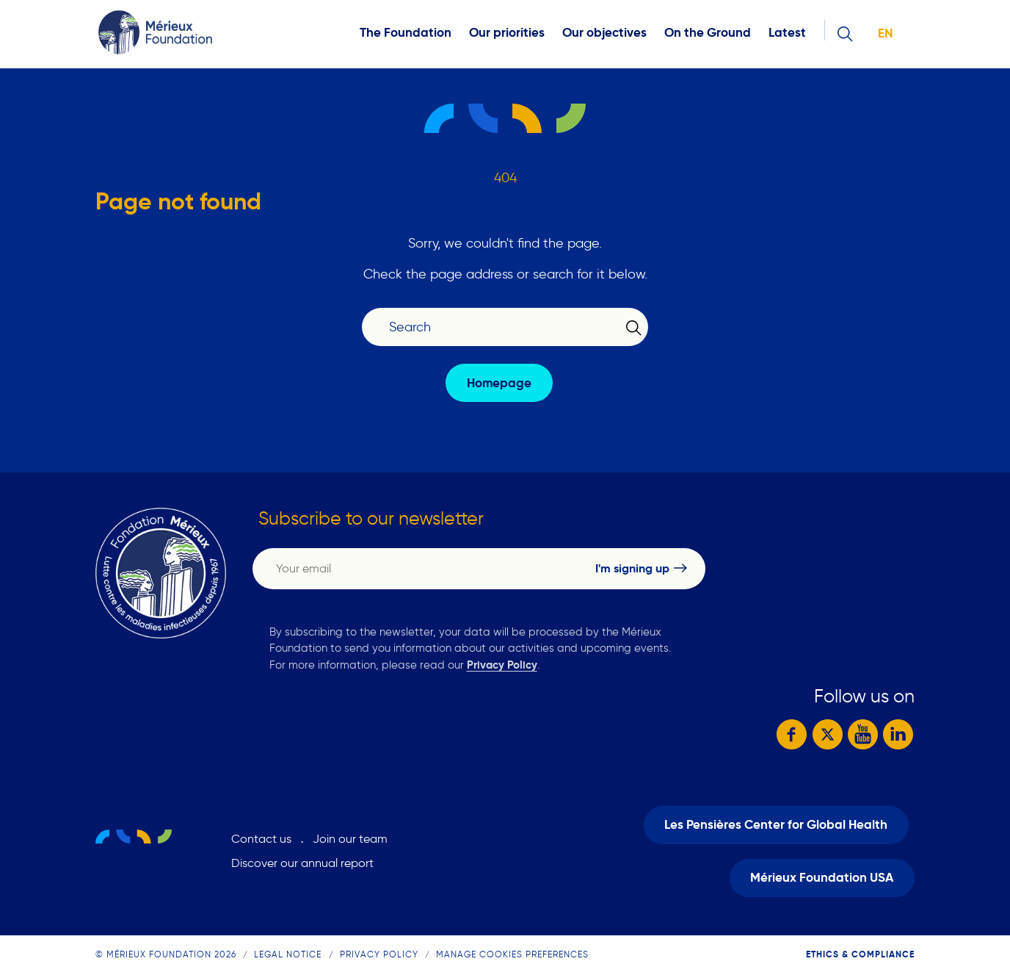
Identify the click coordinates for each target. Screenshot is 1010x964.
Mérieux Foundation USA (821, 866)
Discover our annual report (302, 856)
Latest (787, 34)
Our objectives (604, 34)
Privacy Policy (502, 665)
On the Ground (707, 34)
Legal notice (287, 938)
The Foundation (405, 34)
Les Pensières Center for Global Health (775, 816)
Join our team (350, 831)
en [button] (885, 35)
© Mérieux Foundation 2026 (165, 938)
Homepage (499, 383)
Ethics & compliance (860, 938)
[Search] (496, 327)
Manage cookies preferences (512, 938)
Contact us (261, 831)
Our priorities (507, 34)
